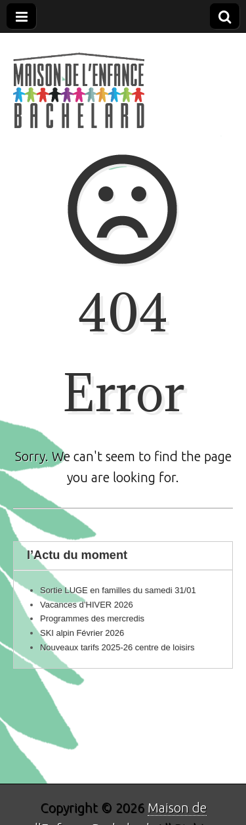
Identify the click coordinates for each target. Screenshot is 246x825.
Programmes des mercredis (92, 618)
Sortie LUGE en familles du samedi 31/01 (118, 590)
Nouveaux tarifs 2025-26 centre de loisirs (117, 647)
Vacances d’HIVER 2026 (86, 605)
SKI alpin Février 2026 (82, 633)
